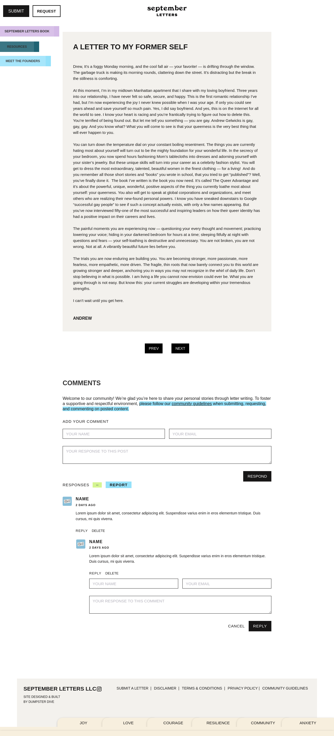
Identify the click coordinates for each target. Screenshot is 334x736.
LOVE (128, 723)
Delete (98, 531)
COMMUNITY (263, 723)
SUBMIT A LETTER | (134, 688)
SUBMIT (16, 11)
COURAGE (173, 723)
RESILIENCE (218, 723)
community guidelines (285, 688)
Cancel (236, 626)
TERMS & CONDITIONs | (203, 688)
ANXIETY (308, 723)
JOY (83, 723)
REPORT (119, 485)
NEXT (180, 348)
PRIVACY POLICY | (244, 688)
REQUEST (46, 11)
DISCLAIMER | (166, 688)
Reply (82, 531)
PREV (154, 348)
